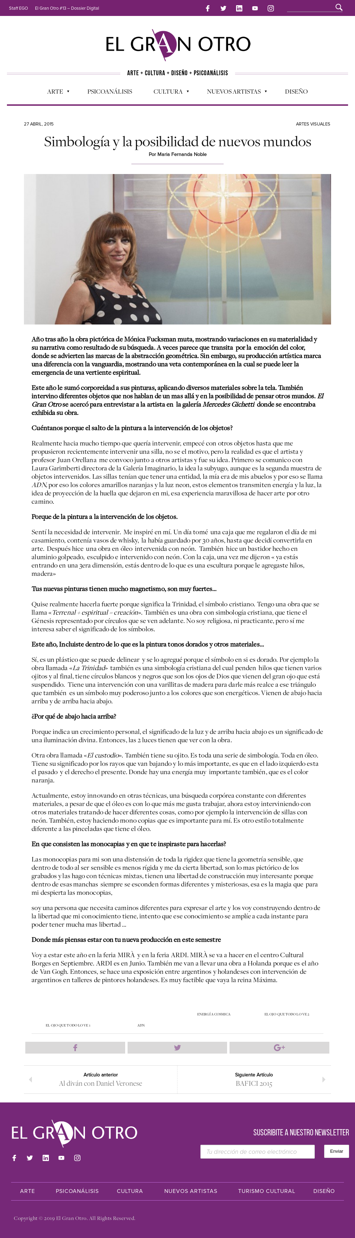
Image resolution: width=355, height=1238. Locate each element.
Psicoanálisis (109, 90)
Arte (54, 92)
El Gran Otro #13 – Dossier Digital (67, 8)
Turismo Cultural (266, 1191)
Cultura (168, 92)
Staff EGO (18, 8)
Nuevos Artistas (233, 92)
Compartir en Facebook (75, 1047)
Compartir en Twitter (177, 1047)
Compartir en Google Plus (279, 1047)
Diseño (296, 90)
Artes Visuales (313, 123)
